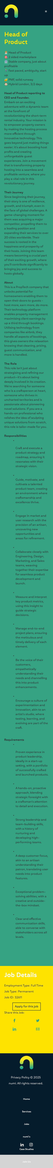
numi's (26, 1137)
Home (26, 1099)
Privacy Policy (20, 1077)
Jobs (26, 1124)
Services (26, 1111)
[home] (11, 11)
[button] (45, 12)
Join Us (26, 1162)
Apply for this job (26, 1006)
